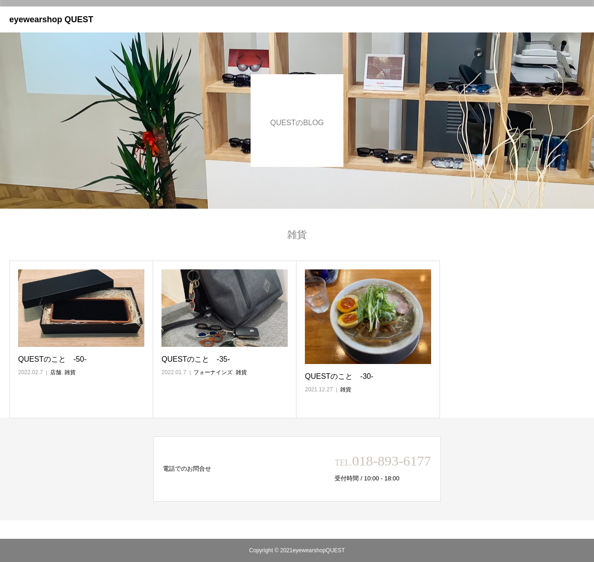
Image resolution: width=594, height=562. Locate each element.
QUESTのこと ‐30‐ (339, 376)
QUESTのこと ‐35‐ (195, 359)
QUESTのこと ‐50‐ (52, 359)
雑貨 (70, 372)
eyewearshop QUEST (51, 19)
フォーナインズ (213, 372)
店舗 (55, 372)
